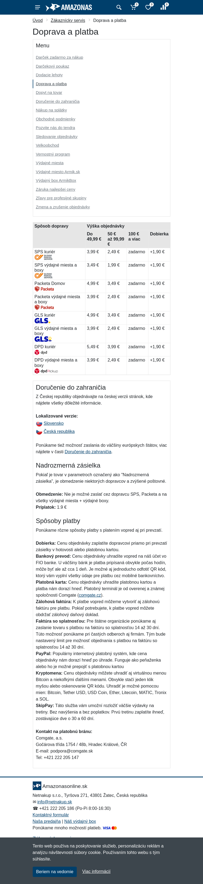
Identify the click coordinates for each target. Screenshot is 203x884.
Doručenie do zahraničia (58, 101)
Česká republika (55, 431)
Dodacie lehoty (49, 75)
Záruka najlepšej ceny (55, 189)
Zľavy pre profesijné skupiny (61, 198)
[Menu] (37, 7)
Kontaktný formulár (51, 815)
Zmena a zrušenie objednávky (63, 207)
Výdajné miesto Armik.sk (58, 171)
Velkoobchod (47, 145)
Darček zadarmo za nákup (59, 57)
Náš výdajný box (80, 821)
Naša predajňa (47, 821)
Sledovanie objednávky (57, 136)
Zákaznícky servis (68, 20)
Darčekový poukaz (52, 66)
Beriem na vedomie (55, 871)
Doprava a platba (51, 83)
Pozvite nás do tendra (55, 127)
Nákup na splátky (51, 110)
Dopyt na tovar (49, 92)
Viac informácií (96, 871)
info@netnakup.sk (54, 802)
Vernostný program (53, 154)
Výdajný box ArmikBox (56, 180)
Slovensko (50, 423)
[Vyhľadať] (118, 7)
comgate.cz (90, 595)
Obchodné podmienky (55, 119)
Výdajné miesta (50, 162)
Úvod (38, 20)
